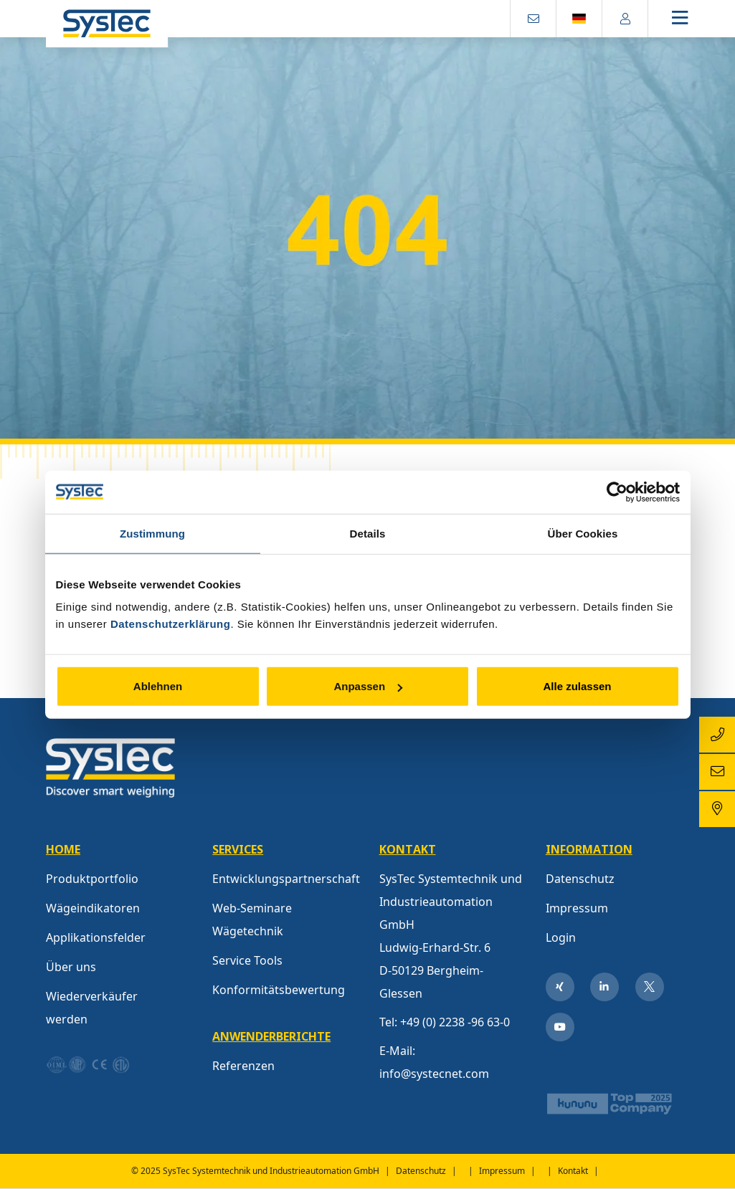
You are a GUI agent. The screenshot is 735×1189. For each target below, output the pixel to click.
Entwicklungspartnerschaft (286, 879)
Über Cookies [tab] (583, 533)
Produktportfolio (92, 879)
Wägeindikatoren (93, 908)
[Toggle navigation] (692, 19)
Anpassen (367, 686)
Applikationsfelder (96, 937)
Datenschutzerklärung (170, 624)
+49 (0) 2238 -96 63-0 (455, 1022)
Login (561, 937)
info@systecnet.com (434, 1073)
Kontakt (573, 1171)
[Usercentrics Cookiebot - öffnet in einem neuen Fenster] (617, 491)
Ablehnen (157, 686)
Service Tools (247, 960)
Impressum (577, 908)
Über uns (71, 967)
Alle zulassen (577, 686)
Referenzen (243, 1066)
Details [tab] (368, 533)
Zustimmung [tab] (152, 533)
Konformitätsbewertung (278, 990)
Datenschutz (580, 879)
